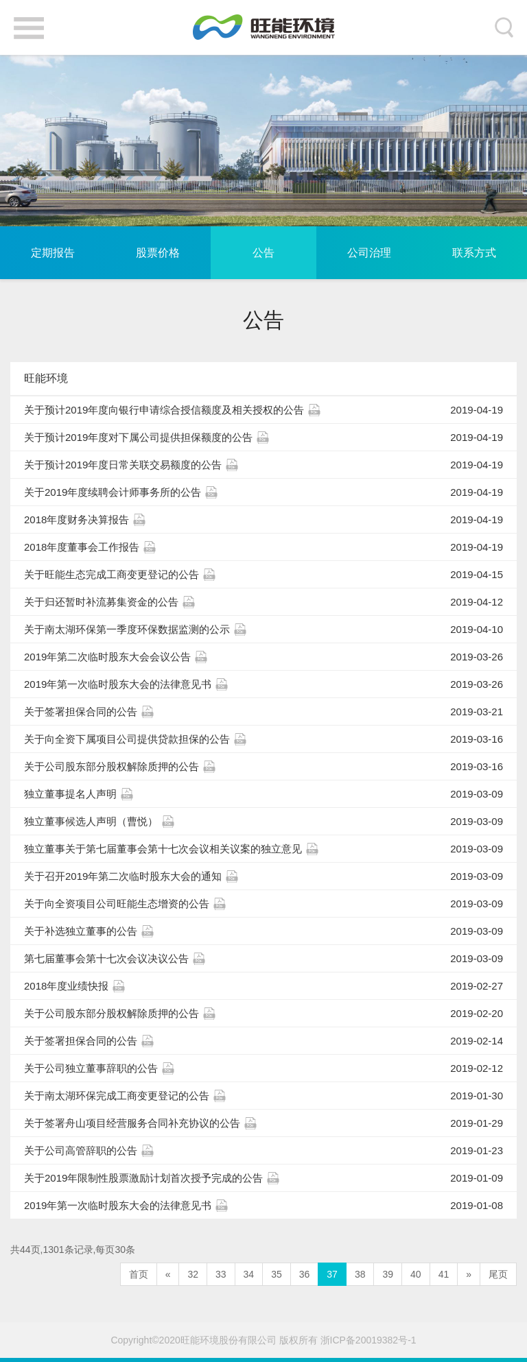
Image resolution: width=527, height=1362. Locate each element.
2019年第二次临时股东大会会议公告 (263, 657)
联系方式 (474, 253)
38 (360, 1274)
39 (387, 1274)
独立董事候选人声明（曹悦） (263, 821)
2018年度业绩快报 (263, 986)
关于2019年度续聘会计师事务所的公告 (263, 492)
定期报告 (53, 253)
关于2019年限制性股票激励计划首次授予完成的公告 (263, 1178)
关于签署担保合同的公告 (263, 712)
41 (443, 1274)
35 (276, 1274)
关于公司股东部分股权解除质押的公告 (263, 766)
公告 (263, 253)
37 (332, 1274)
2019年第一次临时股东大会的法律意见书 (263, 684)
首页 (138, 1274)
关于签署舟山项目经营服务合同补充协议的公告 (263, 1123)
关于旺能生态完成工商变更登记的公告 (263, 574)
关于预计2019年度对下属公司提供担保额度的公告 (263, 437)
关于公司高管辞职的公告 (263, 1150)
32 (192, 1274)
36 (304, 1274)
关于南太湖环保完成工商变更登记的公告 (263, 1096)
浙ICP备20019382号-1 (368, 1340)
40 (415, 1274)
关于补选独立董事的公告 (263, 931)
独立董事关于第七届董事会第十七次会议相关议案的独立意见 (263, 849)
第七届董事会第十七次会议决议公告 (263, 958)
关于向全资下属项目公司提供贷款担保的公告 (263, 739)
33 (220, 1274)
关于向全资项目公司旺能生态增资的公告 (263, 904)
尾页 (498, 1274)
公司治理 (369, 253)
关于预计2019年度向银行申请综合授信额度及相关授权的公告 (263, 410)
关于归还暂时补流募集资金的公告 (263, 602)
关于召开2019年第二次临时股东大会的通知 (263, 876)
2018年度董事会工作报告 (263, 547)
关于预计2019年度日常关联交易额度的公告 (263, 465)
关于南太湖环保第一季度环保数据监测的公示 (263, 629)
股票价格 (158, 253)
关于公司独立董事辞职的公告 (263, 1068)
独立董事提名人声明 (263, 794)
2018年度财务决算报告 (263, 520)
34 (249, 1274)
